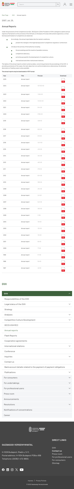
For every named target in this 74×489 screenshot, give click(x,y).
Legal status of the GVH (14, 304)
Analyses (8, 314)
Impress (30, 480)
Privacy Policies (41, 480)
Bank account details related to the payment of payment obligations (34, 367)
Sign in (64, 4)
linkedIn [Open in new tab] (7, 469)
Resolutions (9, 404)
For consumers (10, 377)
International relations (14, 346)
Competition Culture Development (19, 320)
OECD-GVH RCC (11, 325)
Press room (9, 393)
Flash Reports (10, 335)
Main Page (5, 15)
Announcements (11, 399)
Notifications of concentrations (18, 410)
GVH (6, 293)
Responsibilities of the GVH (16, 299)
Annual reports (11, 330)
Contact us (9, 361)
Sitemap (55, 463)
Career (7, 415)
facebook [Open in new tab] (3, 469)
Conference (9, 351)
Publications (10, 372)
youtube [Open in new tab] (21, 469)
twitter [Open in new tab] (16, 469)
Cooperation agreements (15, 341)
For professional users (14, 388)
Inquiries (8, 356)
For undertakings (11, 383)
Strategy (8, 309)
